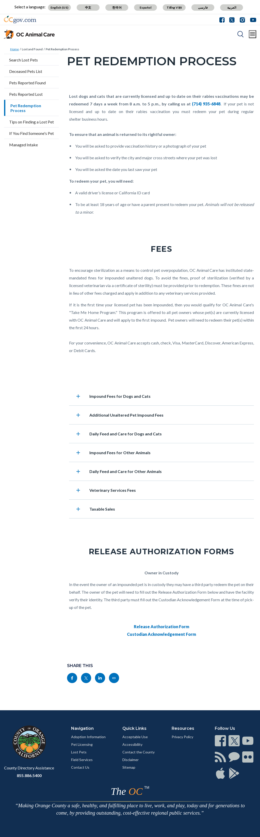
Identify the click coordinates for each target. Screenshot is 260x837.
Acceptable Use (135, 737)
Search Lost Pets (23, 59)
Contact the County (138, 752)
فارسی (203, 7)
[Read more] (20, 19)
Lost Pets (79, 752)
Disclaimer (130, 759)
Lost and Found (32, 49)
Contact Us (80, 767)
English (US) (60, 7)
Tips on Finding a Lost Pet (31, 121)
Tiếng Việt (174, 7)
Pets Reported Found (27, 82)
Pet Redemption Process (62, 49)
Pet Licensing (82, 744)
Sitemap (128, 767)
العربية (231, 7)
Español (146, 7)
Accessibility (132, 744)
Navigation (82, 728)
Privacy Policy (182, 737)
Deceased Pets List (25, 71)
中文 (88, 7)
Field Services (82, 759)
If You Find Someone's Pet (31, 133)
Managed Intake (23, 144)
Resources (183, 728)
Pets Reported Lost (26, 94)
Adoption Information (88, 737)
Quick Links (134, 728)
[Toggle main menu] (252, 34)
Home (14, 49)
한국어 (117, 7)
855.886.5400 (29, 775)
